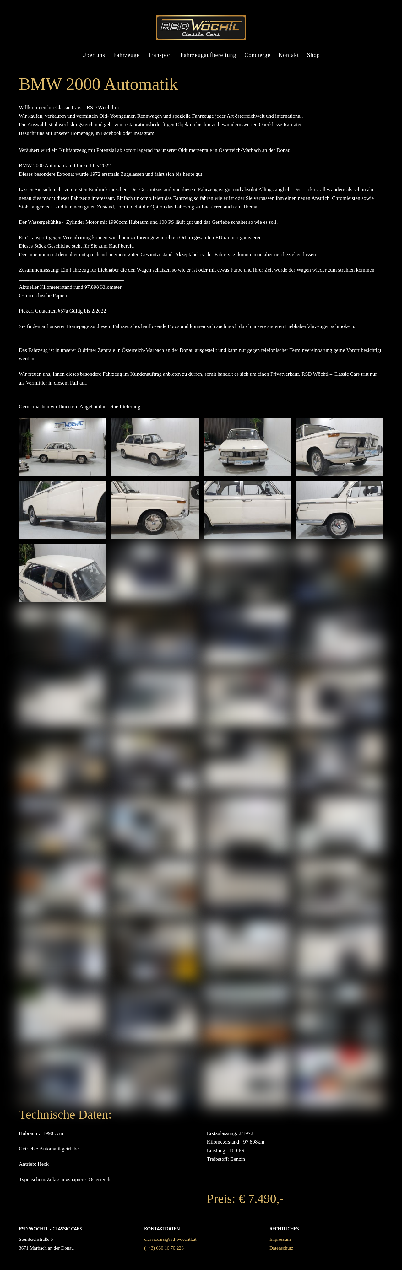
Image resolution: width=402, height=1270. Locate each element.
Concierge (257, 56)
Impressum (280, 1249)
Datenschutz (281, 1258)
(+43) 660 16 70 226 (164, 1258)
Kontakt (289, 56)
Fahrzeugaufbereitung (208, 56)
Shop (313, 56)
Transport (160, 56)
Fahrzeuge (126, 56)
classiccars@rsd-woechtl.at (170, 1249)
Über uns (93, 56)
